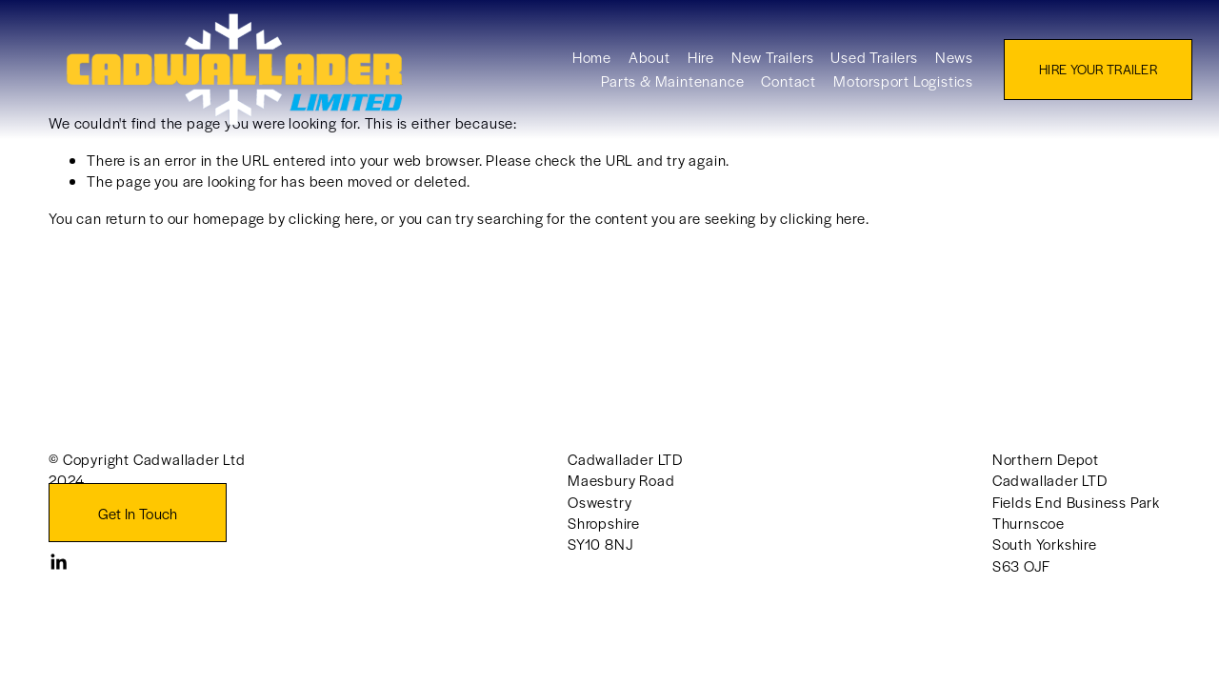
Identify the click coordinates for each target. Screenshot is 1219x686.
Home (569, 65)
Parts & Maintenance (650, 89)
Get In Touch (138, 513)
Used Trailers (852, 65)
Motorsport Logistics (880, 89)
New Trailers (750, 65)
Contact (766, 89)
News (931, 65)
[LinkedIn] (58, 562)
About (627, 65)
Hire (678, 65)
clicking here (331, 218)
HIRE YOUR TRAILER (1076, 78)
